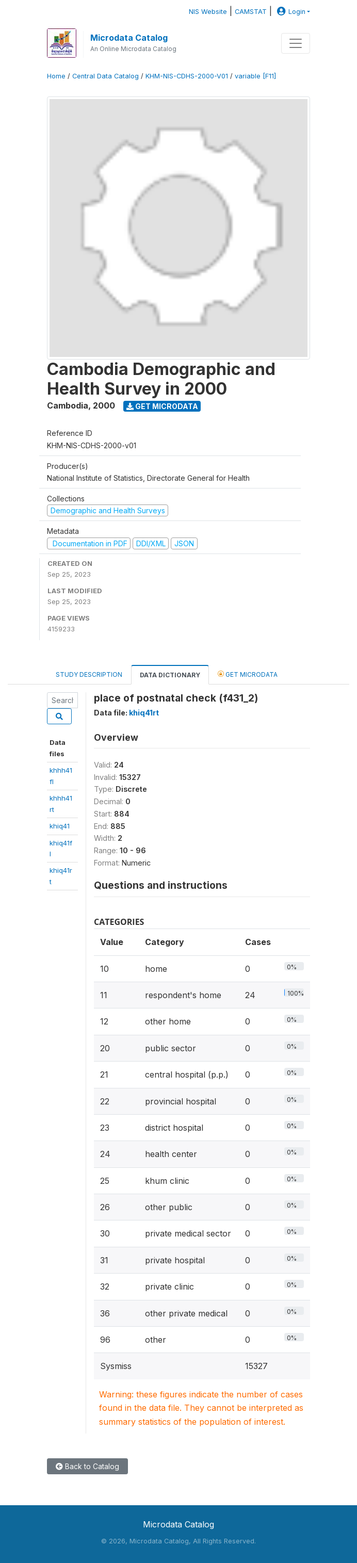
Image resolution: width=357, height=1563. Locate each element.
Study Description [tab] (89, 674)
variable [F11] (255, 76)
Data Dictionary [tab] (170, 675)
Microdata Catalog (129, 37)
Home (56, 76)
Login (289, 11)
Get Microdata (162, 406)
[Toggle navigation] (295, 43)
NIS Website (208, 11)
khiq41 (60, 826)
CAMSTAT (251, 11)
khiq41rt (144, 712)
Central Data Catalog (105, 76)
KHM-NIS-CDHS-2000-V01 (186, 76)
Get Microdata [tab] (248, 674)
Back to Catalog (87, 1466)
